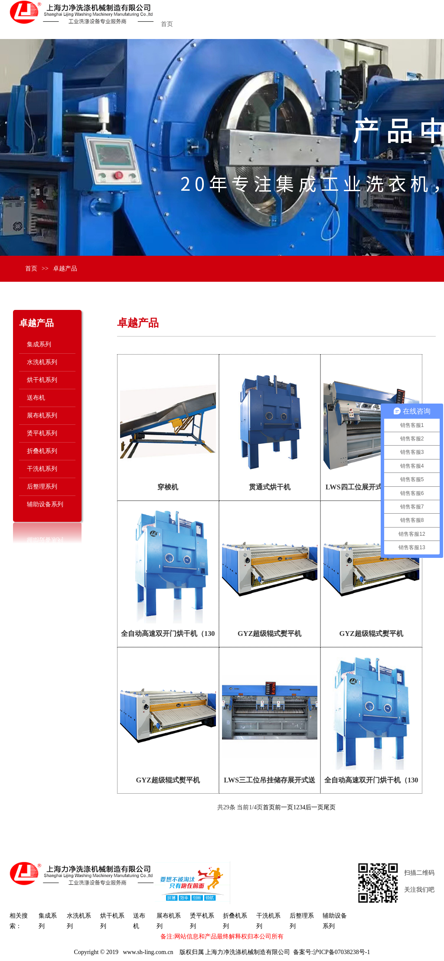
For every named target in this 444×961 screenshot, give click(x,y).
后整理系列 (42, 486)
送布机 (36, 397)
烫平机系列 (42, 433)
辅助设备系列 (45, 504)
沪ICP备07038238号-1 (341, 952)
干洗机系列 (42, 469)
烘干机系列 (42, 380)
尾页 (329, 807)
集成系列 (39, 344)
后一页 (314, 807)
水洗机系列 (42, 362)
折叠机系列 (42, 451)
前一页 (284, 807)
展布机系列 (42, 415)
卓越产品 (65, 268)
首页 (167, 24)
